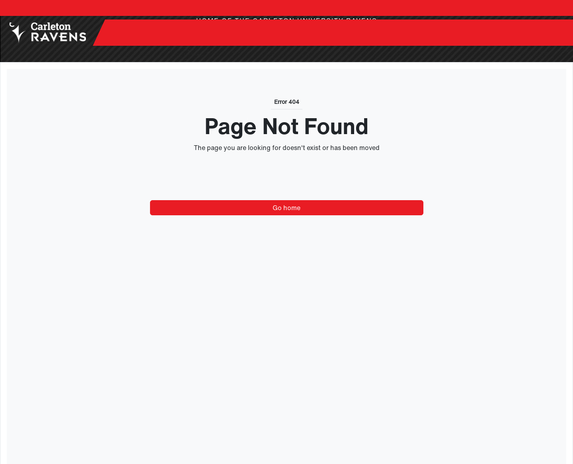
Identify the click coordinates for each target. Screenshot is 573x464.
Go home (286, 208)
